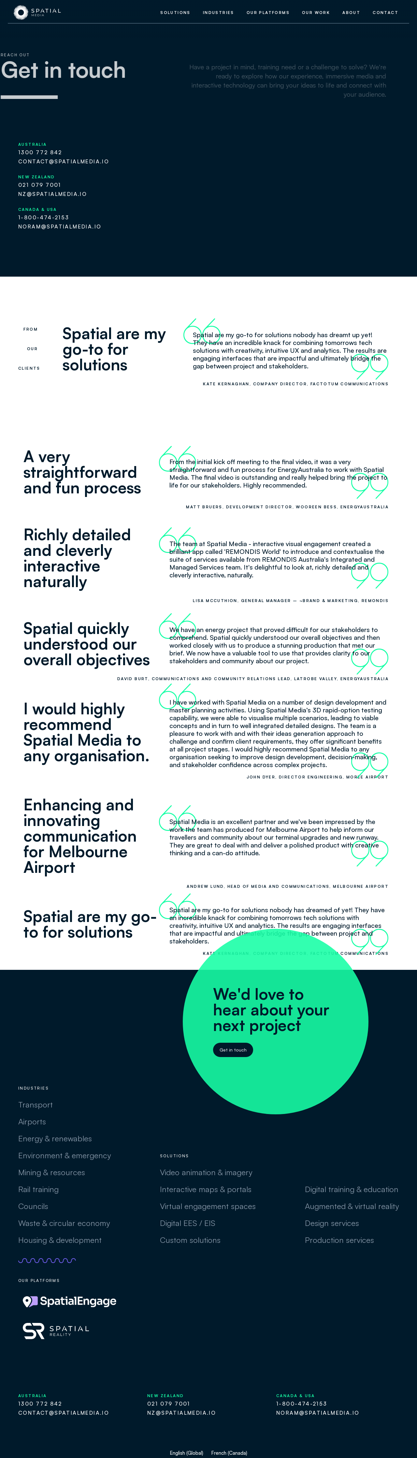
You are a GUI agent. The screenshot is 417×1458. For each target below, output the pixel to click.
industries (218, 12)
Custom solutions (190, 1240)
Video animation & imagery (206, 1172)
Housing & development (60, 1240)
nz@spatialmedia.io (52, 194)
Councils (33, 1206)
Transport (35, 1104)
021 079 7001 (39, 185)
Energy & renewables (55, 1138)
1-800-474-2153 (43, 217)
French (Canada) (229, 1453)
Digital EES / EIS (187, 1223)
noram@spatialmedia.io (59, 226)
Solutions (175, 12)
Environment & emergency (64, 1155)
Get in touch (233, 1049)
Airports (32, 1121)
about (351, 12)
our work (316, 12)
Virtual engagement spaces (208, 1206)
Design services (332, 1223)
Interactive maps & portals (206, 1189)
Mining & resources (51, 1172)
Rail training (38, 1189)
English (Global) (186, 1453)
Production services (339, 1240)
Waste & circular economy (64, 1223)
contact (385, 12)
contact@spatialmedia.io (63, 161)
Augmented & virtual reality (352, 1206)
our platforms (268, 12)
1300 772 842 (40, 152)
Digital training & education (351, 1189)
